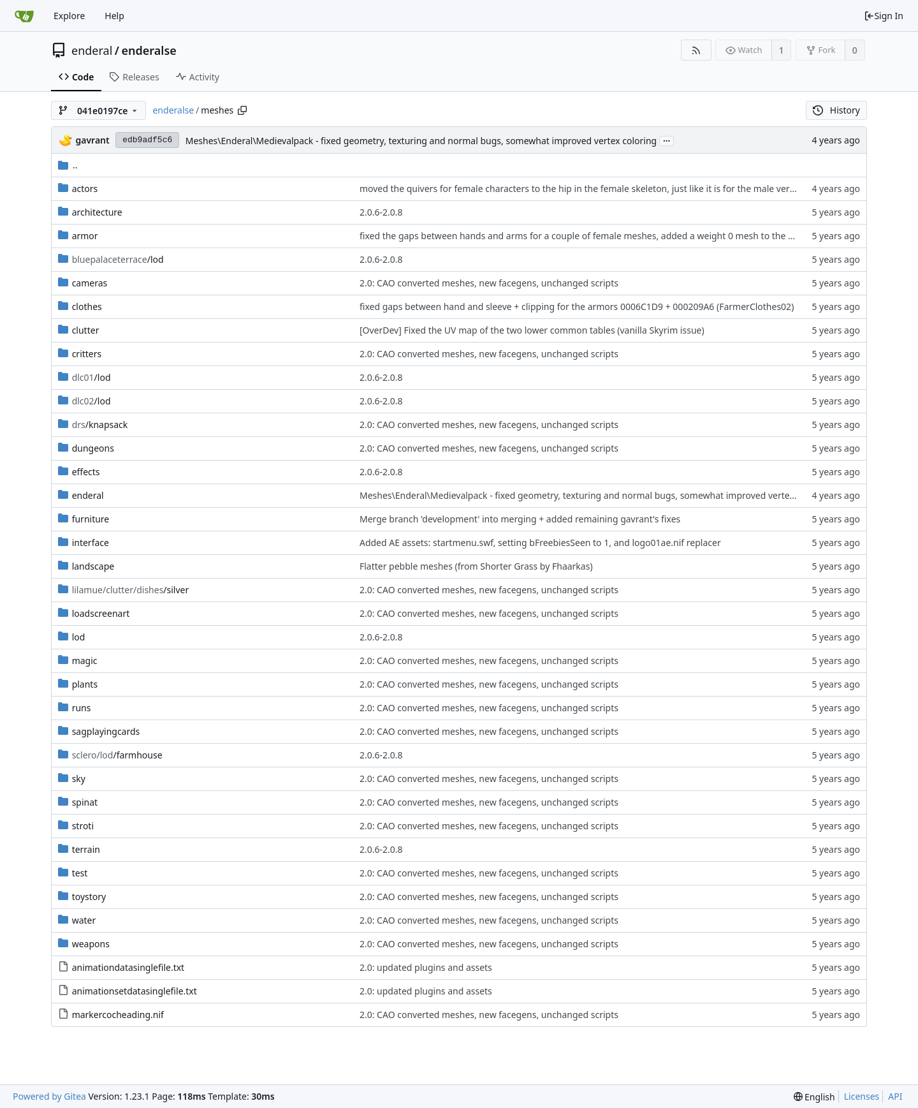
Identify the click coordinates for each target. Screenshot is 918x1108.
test (80, 873)
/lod (118, 259)
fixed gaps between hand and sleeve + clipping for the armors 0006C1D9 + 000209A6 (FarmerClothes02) (577, 306)
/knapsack (100, 424)
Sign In (883, 16)
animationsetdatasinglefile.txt (134, 991)
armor (85, 236)
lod (78, 637)
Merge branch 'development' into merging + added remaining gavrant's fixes (520, 519)
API (895, 1096)
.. (68, 165)
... (667, 140)
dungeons (93, 448)
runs (81, 708)
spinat (85, 802)
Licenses (862, 1096)
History (836, 110)
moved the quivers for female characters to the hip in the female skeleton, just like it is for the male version (583, 188)
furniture (91, 519)
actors (85, 188)
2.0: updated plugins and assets (426, 967)
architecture (97, 212)
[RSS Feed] (696, 50)
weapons (91, 944)
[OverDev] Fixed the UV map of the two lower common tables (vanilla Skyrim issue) (532, 330)
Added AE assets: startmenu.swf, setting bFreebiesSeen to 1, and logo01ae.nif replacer (540, 542)
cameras (90, 283)
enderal (91, 50)
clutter (85, 330)
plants (85, 684)
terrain (86, 849)
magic (85, 660)
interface (90, 542)
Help (114, 16)
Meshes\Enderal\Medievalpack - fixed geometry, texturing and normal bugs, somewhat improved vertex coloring (421, 141)
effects (86, 472)
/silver (130, 590)
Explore (69, 16)
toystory (89, 896)
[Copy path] (242, 110)
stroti (83, 826)
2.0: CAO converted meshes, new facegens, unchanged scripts (489, 283)
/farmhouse (117, 755)
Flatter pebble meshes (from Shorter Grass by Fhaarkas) (476, 566)
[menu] (814, 1097)
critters (87, 354)
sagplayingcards (106, 731)
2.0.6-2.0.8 (381, 212)
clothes (87, 306)
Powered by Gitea (49, 1096)
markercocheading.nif (118, 1014)
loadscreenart (101, 613)
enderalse (149, 50)
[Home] (24, 15)
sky (78, 778)
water (84, 920)
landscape (93, 566)
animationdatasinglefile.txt (128, 967)
